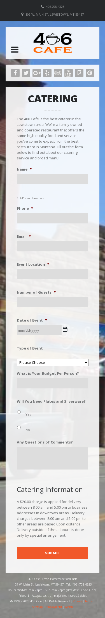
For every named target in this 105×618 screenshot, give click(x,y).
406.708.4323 (55, 6)
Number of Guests (36, 292)
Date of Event (32, 320)
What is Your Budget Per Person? (48, 373)
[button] (14, 49)
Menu (69, 607)
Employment (54, 607)
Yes (28, 414)
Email (24, 236)
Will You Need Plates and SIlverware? (51, 401)
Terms (88, 601)
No (27, 430)
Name (24, 169)
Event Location (33, 264)
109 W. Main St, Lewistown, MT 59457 (54, 14)
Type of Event (30, 348)
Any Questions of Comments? (45, 442)
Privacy (77, 601)
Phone (25, 208)
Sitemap (37, 607)
